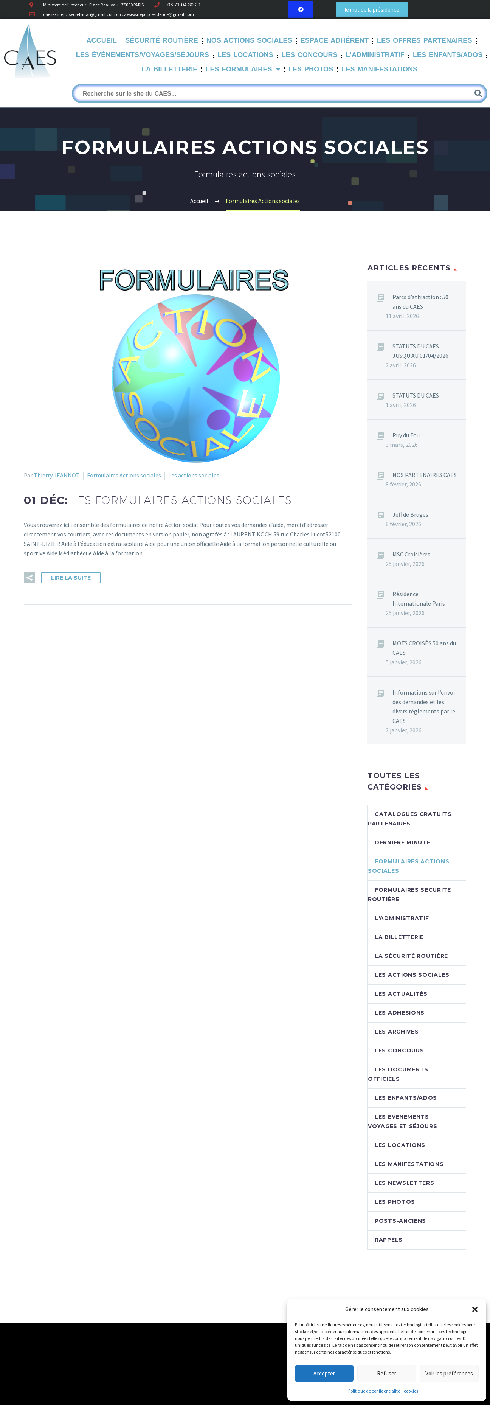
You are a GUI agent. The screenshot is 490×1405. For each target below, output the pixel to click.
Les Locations (245, 55)
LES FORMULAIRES (243, 69)
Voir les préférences (449, 1373)
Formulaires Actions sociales (124, 475)
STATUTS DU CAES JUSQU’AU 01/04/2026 (420, 350)
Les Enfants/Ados (447, 55)
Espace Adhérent (335, 40)
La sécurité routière (411, 956)
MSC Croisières (411, 554)
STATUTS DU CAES (415, 395)
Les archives (397, 1031)
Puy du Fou (406, 435)
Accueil (102, 40)
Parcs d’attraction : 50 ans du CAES (420, 301)
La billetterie (399, 937)
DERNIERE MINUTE (403, 842)
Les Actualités (401, 993)
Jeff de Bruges (410, 514)
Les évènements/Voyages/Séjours (142, 55)
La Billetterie (170, 69)
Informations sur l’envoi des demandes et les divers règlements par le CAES (423, 706)
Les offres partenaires (424, 40)
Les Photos (310, 69)
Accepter (324, 1373)
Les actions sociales (193, 475)
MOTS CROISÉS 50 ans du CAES (424, 647)
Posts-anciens (400, 1220)
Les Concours (310, 55)
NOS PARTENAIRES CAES (424, 475)
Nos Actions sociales (249, 40)
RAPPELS (389, 1239)
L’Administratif (375, 55)
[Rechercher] (279, 93)
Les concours (399, 1050)
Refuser (386, 1373)
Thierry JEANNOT (57, 475)
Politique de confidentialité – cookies (383, 1391)
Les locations (400, 1145)
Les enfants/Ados (406, 1097)
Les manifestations (379, 69)
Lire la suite (71, 577)
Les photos (395, 1201)
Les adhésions (400, 1012)
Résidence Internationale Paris (418, 598)
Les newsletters (404, 1183)
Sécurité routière (161, 40)
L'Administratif (402, 918)
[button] (475, 1309)
